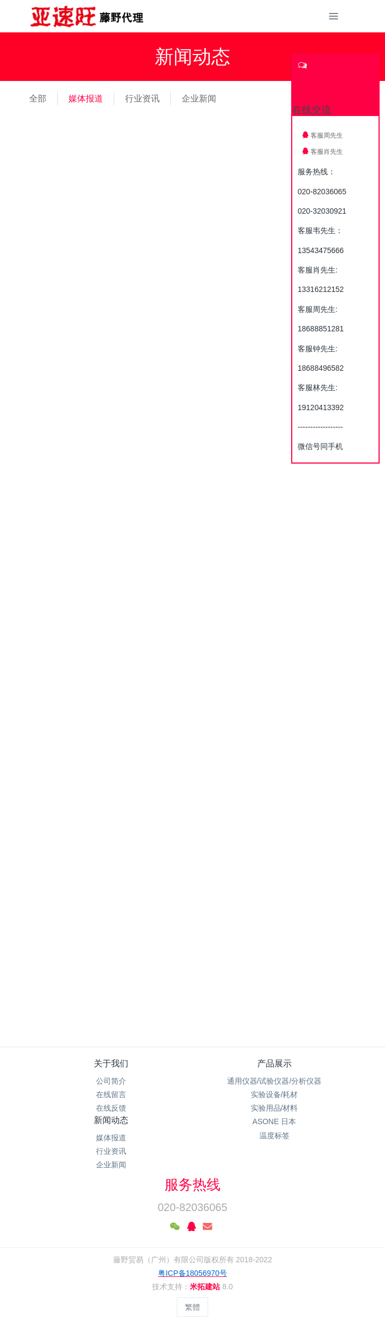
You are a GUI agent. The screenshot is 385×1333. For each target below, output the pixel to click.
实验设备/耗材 (274, 1094)
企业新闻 (199, 98)
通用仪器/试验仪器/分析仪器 (274, 1081)
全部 (37, 98)
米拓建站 (206, 1286)
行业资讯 (142, 98)
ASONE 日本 (274, 1121)
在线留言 (111, 1094)
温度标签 (274, 1135)
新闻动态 (111, 1120)
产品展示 (274, 1063)
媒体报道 (85, 98)
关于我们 (111, 1063)
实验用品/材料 (274, 1108)
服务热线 (192, 1184)
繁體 (192, 1307)
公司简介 (111, 1081)
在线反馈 (111, 1108)
